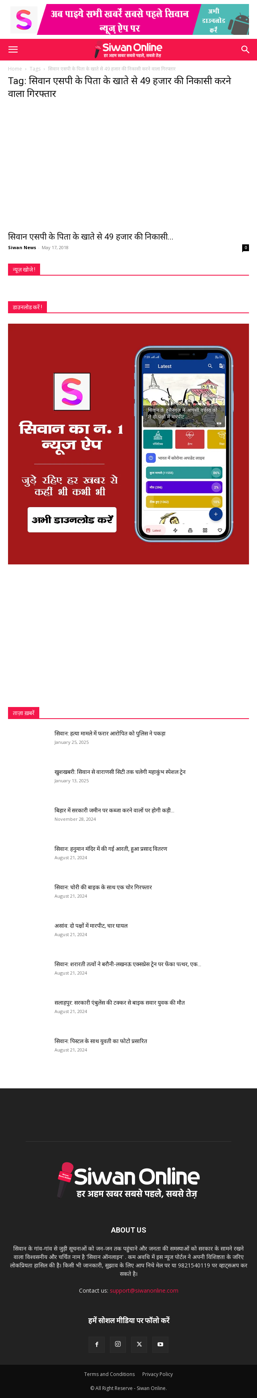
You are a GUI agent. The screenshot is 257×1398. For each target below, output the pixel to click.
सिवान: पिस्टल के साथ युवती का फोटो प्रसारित (101, 1041)
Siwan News (22, 247)
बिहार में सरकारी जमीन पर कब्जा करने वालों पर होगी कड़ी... (114, 810)
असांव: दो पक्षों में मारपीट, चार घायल (91, 926)
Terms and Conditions (109, 1374)
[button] (13, 49)
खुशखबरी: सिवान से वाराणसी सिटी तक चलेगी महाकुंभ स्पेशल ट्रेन (120, 772)
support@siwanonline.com (144, 1290)
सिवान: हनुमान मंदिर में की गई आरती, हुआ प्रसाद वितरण (111, 849)
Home (15, 68)
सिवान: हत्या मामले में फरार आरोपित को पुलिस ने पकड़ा (110, 733)
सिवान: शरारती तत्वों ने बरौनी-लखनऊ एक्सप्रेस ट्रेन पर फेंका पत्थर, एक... (128, 964)
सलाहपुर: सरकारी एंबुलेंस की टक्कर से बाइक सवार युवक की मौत (120, 1002)
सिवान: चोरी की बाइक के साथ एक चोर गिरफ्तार (103, 887)
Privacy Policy (157, 1374)
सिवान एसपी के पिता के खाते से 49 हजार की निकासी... (91, 237)
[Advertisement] (128, 636)
